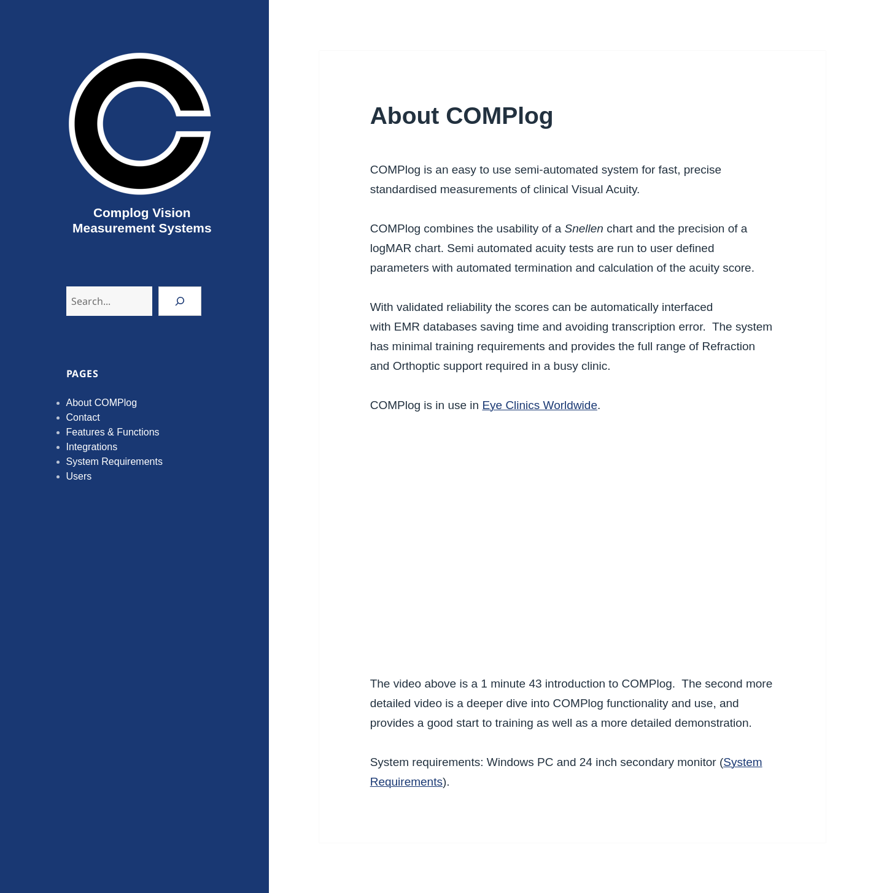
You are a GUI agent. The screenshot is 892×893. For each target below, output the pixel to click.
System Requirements (114, 461)
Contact (83, 417)
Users (79, 476)
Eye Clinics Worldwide (539, 405)
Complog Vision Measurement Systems (141, 220)
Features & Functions (113, 432)
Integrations (92, 447)
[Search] (179, 301)
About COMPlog (102, 402)
